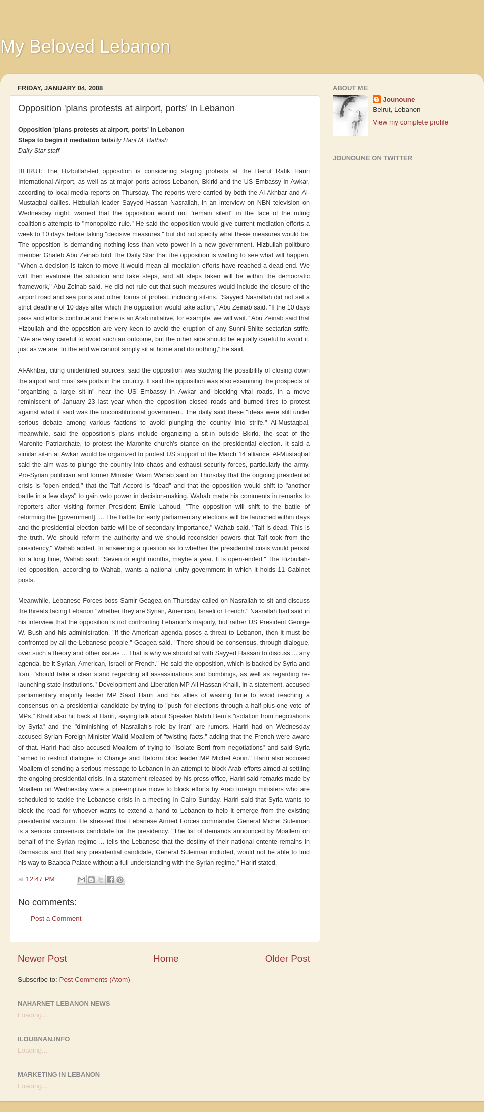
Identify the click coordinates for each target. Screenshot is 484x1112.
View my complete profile (410, 122)
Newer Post (42, 958)
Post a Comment (56, 918)
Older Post (287, 958)
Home (165, 958)
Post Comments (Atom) (94, 979)
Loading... (32, 1015)
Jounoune (399, 99)
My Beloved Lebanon (85, 46)
